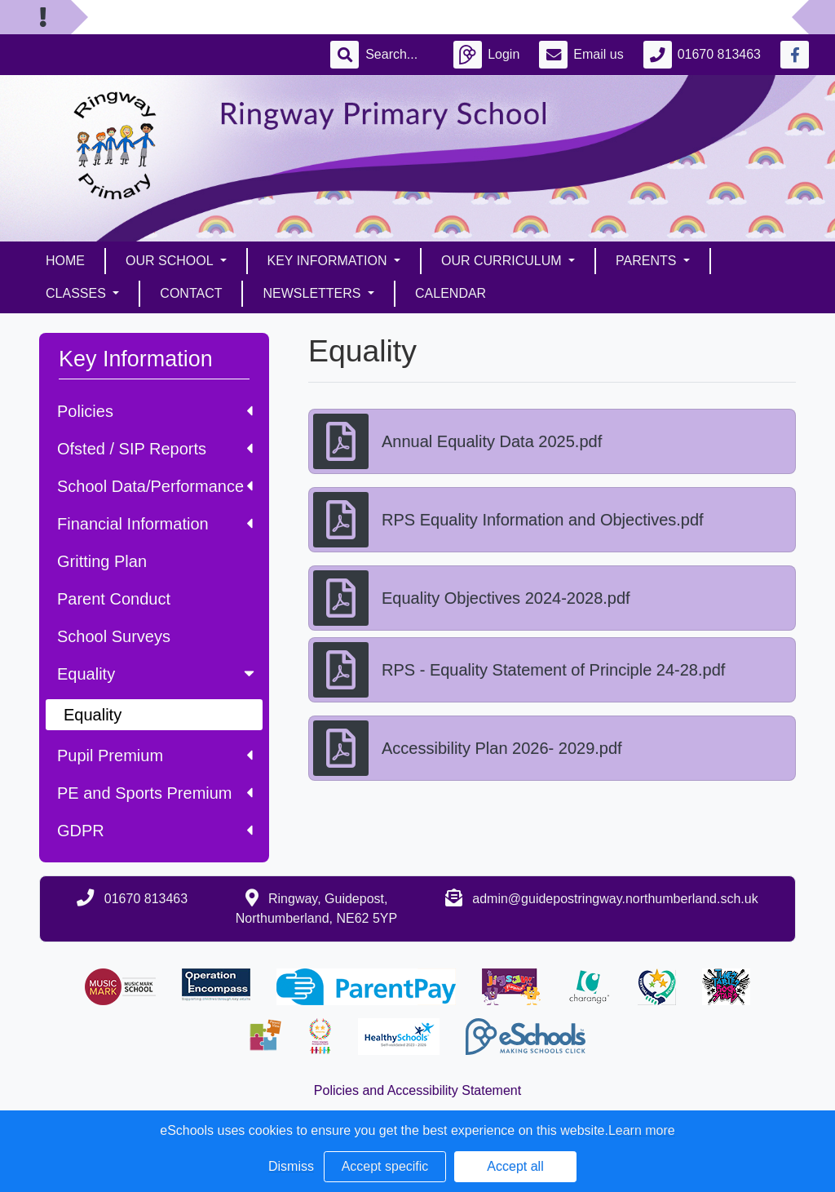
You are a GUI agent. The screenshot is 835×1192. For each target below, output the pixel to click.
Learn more (641, 1130)
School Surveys (113, 636)
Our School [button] (171, 261)
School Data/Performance (155, 486)
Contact (191, 293)
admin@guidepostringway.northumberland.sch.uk (615, 899)
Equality (157, 674)
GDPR (155, 831)
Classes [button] (77, 293)
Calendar (450, 293)
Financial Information (155, 524)
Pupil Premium (155, 755)
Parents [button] (648, 261)
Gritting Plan (102, 561)
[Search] (399, 55)
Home (65, 261)
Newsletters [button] (313, 293)
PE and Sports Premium (155, 793)
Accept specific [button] (385, 1166)
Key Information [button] (329, 261)
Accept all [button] (515, 1166)
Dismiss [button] (291, 1166)
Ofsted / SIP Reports (155, 449)
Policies (155, 411)
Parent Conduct (113, 599)
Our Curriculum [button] (503, 261)
